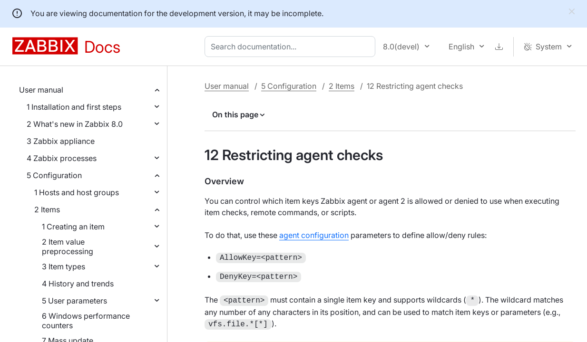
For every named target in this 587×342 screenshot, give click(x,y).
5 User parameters (74, 300)
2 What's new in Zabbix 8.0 (75, 124)
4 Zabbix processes (62, 158)
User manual (41, 90)
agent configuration (314, 235)
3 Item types (63, 266)
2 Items (47, 209)
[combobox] (292, 47)
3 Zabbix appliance (61, 141)
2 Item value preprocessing (67, 246)
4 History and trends (78, 283)
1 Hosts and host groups (76, 192)
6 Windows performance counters (86, 320)
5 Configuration (54, 175)
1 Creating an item (73, 226)
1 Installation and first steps (74, 107)
